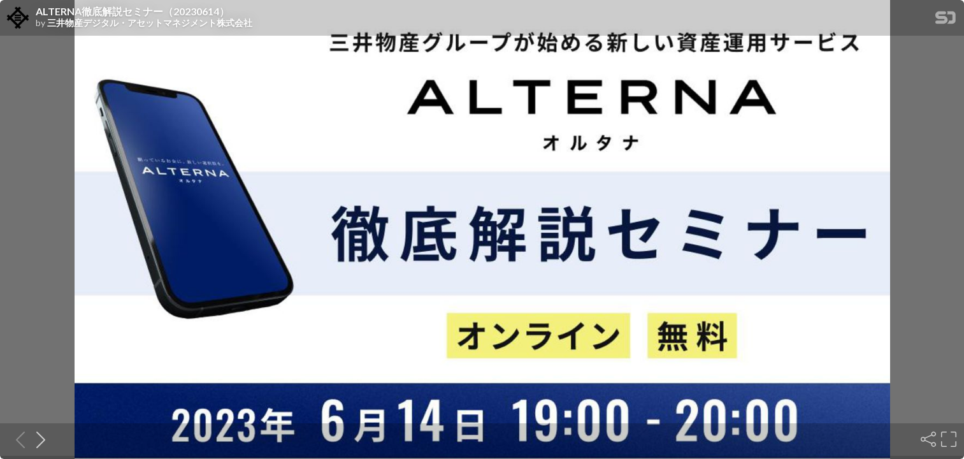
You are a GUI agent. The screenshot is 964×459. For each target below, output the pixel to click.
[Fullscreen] (947, 439)
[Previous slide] (16, 439)
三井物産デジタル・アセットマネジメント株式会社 (149, 22)
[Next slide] (37, 439)
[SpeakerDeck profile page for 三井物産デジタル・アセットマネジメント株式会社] (17, 18)
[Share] (927, 439)
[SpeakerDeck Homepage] (945, 20)
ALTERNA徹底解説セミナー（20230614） (132, 11)
